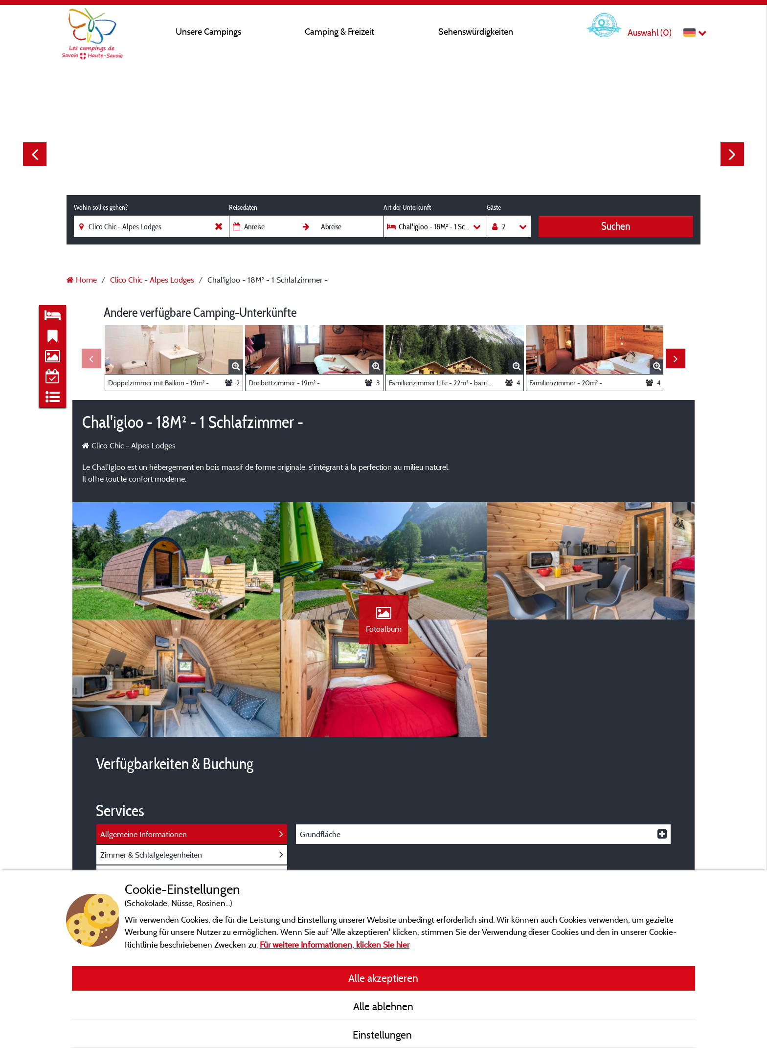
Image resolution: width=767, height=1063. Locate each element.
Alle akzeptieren (383, 978)
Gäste (494, 207)
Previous (34, 154)
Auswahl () (650, 32)
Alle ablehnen (383, 1006)
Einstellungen (383, 1034)
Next (732, 154)
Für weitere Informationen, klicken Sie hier (334, 944)
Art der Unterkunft (407, 207)
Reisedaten (243, 207)
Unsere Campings (208, 31)
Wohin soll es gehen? (101, 207)
